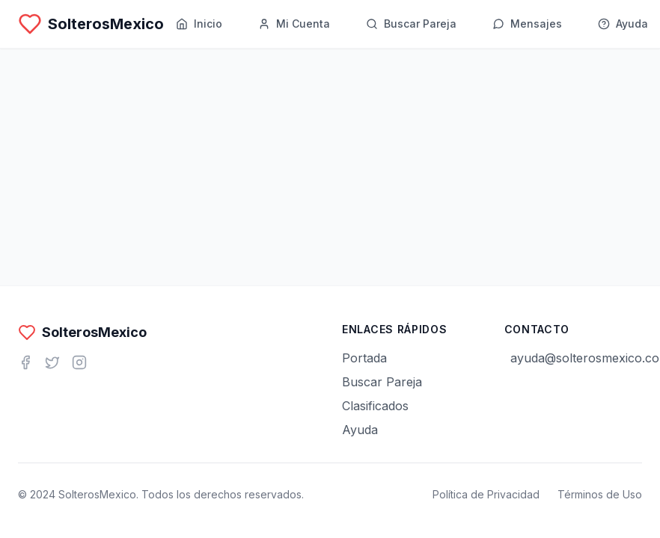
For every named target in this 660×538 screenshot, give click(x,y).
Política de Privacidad (486, 494)
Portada (364, 357)
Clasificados (375, 405)
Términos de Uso (599, 494)
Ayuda (360, 429)
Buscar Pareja (382, 381)
